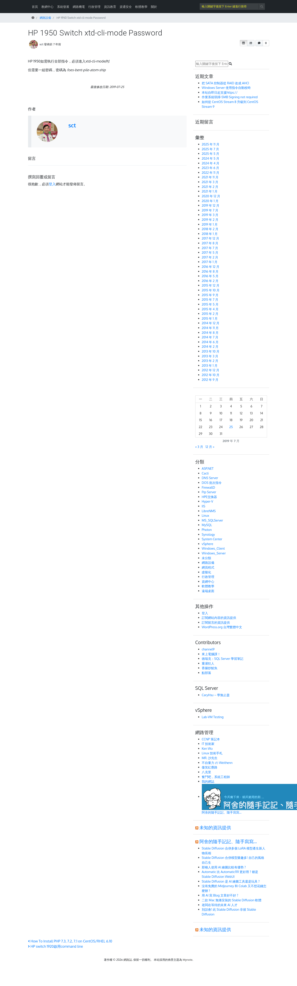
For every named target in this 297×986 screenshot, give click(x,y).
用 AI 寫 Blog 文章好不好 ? (220, 895)
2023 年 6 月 (210, 168)
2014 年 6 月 (210, 342)
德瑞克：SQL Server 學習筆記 (222, 658)
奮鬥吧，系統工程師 (216, 777)
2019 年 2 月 (210, 219)
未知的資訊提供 (215, 827)
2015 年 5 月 (210, 304)
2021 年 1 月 (210, 191)
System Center (212, 539)
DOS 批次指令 (212, 483)
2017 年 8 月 (210, 243)
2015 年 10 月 (211, 290)
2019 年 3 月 (210, 215)
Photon (207, 530)
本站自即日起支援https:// (220, 92)
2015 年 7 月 (210, 299)
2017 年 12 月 (210, 238)
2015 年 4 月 (210, 309)
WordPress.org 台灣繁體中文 (222, 627)
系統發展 (63, 6)
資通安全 (126, 6)
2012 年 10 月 (210, 375)
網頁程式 (208, 567)
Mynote (187, 959)
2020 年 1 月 (210, 201)
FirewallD (208, 487)
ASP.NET (208, 468)
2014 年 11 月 (210, 328)
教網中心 (47, 6)
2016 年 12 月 (210, 266)
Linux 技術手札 (212, 753)
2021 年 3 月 (210, 182)
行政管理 (94, 6)
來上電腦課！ (211, 654)
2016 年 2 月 (210, 281)
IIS (203, 506)
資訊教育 (110, 6)
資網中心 (208, 581)
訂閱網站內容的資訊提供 (219, 618)
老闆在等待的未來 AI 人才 (219, 905)
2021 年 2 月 (210, 187)
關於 (154, 6)
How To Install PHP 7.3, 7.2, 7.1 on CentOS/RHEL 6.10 (70, 941)
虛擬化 (206, 572)
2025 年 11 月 (210, 144)
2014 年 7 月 (210, 337)
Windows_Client (213, 548)
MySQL (207, 525)
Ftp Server (209, 492)
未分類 (206, 558)
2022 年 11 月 (210, 172)
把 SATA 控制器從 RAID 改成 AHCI (226, 83)
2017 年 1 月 (209, 262)
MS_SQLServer (212, 520)
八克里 (206, 772)
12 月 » (210, 447)
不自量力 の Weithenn (217, 763)
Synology (208, 534)
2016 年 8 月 (210, 271)
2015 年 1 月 (210, 318)
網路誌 (127, 959)
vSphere (207, 544)
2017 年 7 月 (210, 248)
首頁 (35, 6)
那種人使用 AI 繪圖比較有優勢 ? (224, 867)
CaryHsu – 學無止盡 (216, 695)
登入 (52, 184)
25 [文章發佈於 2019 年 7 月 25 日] (231, 427)
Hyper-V (207, 501)
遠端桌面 (208, 591)
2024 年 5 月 (210, 158)
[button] (243, 43)
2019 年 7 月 (210, 210)
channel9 (208, 649)
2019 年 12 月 (210, 205)
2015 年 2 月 (210, 314)
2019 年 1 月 (210, 224)
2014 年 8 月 (210, 332)
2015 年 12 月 (210, 285)
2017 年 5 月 (210, 252)
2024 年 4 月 (210, 163)
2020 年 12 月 (211, 196)
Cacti (205, 473)
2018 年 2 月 (210, 229)
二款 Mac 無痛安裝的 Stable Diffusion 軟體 (232, 900)
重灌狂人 (208, 663)
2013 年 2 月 (210, 361)
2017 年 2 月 (210, 257)
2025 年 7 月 (210, 149)
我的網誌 (208, 781)
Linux (205, 515)
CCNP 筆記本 (211, 739)
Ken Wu (207, 748)
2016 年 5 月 (210, 276)
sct (41, 44)
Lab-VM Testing (213, 717)
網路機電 (79, 6)
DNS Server (210, 478)
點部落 (206, 673)
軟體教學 (141, 6)
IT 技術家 (208, 744)
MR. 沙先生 (209, 758)
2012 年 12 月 (210, 370)
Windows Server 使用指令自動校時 (226, 87)
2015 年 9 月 (210, 295)
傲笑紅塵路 (209, 767)
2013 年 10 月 (210, 351)
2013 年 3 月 (210, 356)
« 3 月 (199, 447)
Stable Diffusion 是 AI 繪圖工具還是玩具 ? (231, 881)
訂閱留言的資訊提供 (216, 622)
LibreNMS (209, 511)
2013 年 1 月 (210, 365)
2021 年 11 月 (210, 177)
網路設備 (208, 562)
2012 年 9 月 (210, 380)
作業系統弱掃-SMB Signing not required (230, 97)
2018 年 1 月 (210, 234)
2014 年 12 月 (210, 323)
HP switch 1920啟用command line (55, 946)
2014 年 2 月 (210, 346)
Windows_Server (214, 553)
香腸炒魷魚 (209, 668)
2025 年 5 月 (210, 153)
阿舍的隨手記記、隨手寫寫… (228, 841)
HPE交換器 (209, 497)
